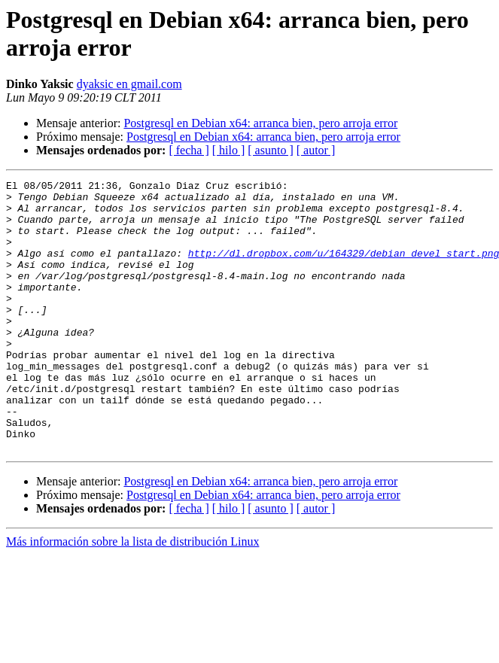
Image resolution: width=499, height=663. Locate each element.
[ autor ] (316, 150)
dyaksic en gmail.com (129, 84)
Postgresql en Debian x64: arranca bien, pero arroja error (260, 123)
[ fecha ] (188, 150)
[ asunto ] (270, 150)
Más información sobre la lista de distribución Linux (132, 595)
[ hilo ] (228, 150)
